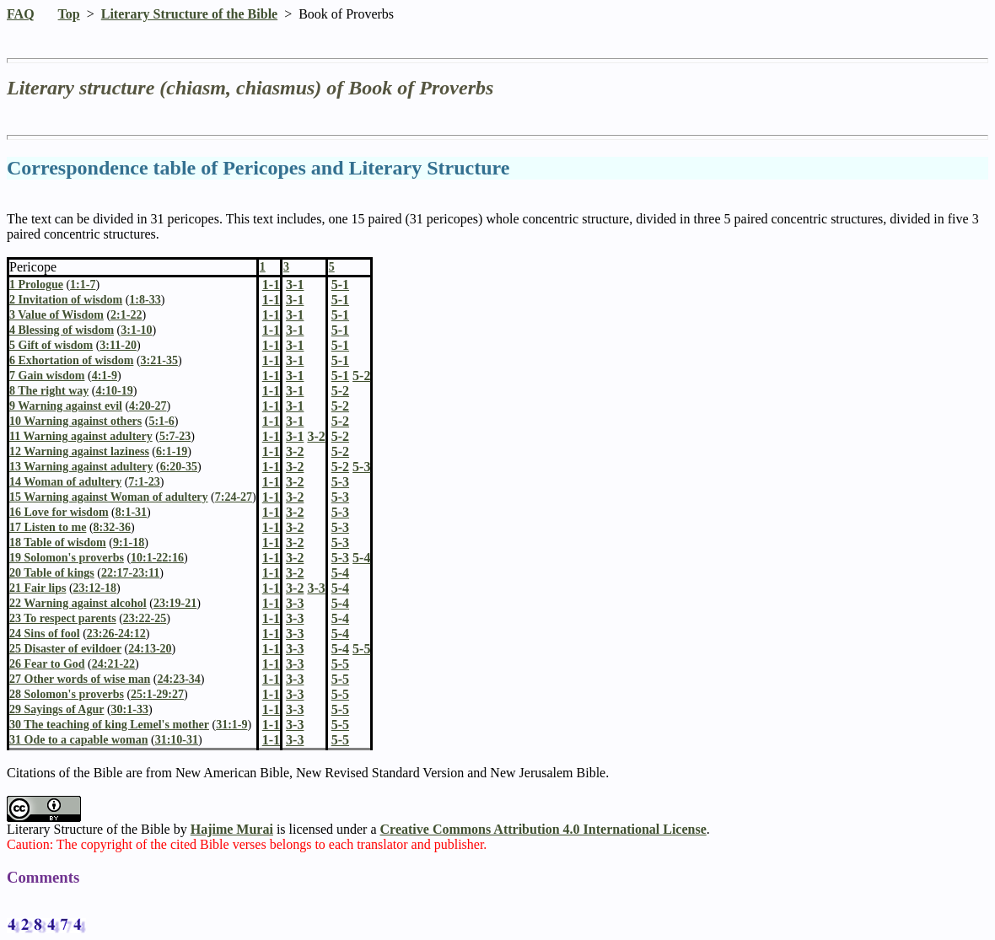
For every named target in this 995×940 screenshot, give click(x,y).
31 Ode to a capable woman (78, 739)
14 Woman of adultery (65, 481)
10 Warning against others (75, 421)
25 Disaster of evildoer (65, 648)
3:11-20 (118, 345)
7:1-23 (143, 481)
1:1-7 (82, 284)
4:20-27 (147, 406)
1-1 (271, 300)
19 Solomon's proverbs (66, 557)
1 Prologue (36, 284)
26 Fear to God (47, 664)
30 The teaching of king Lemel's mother (109, 724)
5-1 (340, 300)
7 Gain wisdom (46, 375)
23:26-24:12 (116, 633)
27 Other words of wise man (79, 679)
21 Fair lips (37, 588)
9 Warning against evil (65, 406)
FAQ (21, 14)
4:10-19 (113, 390)
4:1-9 (104, 375)
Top (69, 14)
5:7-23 (175, 436)
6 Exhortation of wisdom (71, 360)
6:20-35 (178, 466)
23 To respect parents (62, 618)
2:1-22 (126, 315)
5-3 (340, 482)
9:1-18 (128, 542)
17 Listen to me (47, 527)
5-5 (340, 664)
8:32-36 (112, 527)
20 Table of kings (51, 573)
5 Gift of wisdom (51, 345)
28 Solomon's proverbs (66, 694)
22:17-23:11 (130, 573)
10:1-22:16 (157, 557)
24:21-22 (113, 664)
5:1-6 (161, 421)
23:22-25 (144, 618)
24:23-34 (179, 679)
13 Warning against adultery (81, 466)
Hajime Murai (232, 829)
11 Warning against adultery (81, 436)
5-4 (340, 573)
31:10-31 (176, 739)
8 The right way (49, 390)
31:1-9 (231, 724)
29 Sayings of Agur (56, 709)
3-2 (295, 451)
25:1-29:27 (157, 694)
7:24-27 (233, 497)
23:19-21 (174, 603)
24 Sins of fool (44, 633)
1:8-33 (144, 299)
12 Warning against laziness (79, 451)
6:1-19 (171, 451)
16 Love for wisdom (59, 512)
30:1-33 (129, 709)
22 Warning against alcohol (78, 603)
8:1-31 (131, 512)
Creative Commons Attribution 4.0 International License (543, 829)
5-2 (340, 391)
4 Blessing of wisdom (61, 330)
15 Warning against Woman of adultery (108, 497)
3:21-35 (159, 360)
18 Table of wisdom (57, 542)
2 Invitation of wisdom (65, 299)
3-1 (295, 300)
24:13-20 (149, 648)
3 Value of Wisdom (56, 315)
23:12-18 (94, 588)
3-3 (295, 603)
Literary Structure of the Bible (189, 14)
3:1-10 (136, 330)
